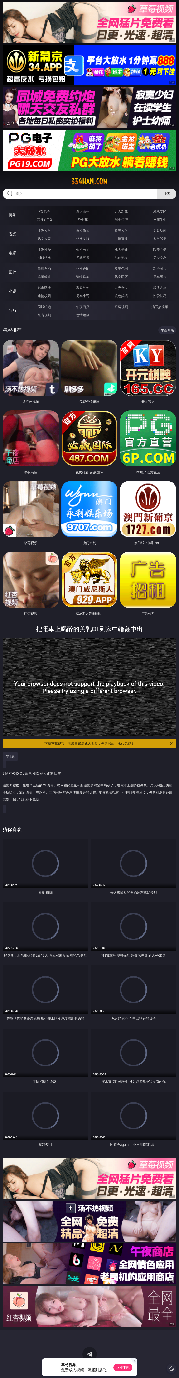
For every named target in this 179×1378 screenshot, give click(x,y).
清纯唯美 (82, 276)
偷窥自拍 (44, 268)
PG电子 (44, 211)
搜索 (167, 193)
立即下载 (123, 1367)
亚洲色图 (82, 268)
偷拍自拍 (82, 249)
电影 (12, 253)
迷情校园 (44, 295)
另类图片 (159, 276)
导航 (12, 310)
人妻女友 (121, 287)
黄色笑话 (121, 295)
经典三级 (82, 257)
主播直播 (121, 238)
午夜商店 (82, 306)
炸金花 (83, 219)
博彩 (12, 214)
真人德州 (82, 211)
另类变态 (159, 257)
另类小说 (82, 295)
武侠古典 (159, 287)
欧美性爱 (159, 249)
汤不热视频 (159, 306)
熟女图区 (121, 276)
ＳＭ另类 (159, 238)
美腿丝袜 (44, 276)
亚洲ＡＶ (44, 230)
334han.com (89, 181)
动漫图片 (159, 268)
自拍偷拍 (82, 230)
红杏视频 (44, 315)
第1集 (10, 756)
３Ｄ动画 (159, 230)
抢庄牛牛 (159, 219)
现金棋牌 (121, 219)
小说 (12, 291)
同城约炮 (44, 306)
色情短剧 (82, 315)
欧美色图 (121, 268)
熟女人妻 (44, 238)
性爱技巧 (159, 295)
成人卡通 (121, 249)
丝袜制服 (82, 238)
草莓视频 (121, 306)
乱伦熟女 (121, 257)
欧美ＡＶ (121, 230)
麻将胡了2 (44, 219)
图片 (12, 272)
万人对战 (121, 211)
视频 (12, 233)
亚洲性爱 (44, 249)
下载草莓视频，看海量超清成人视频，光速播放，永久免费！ (109, 743)
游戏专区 (159, 211)
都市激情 (44, 287)
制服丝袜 (44, 257)
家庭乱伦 (82, 287)
